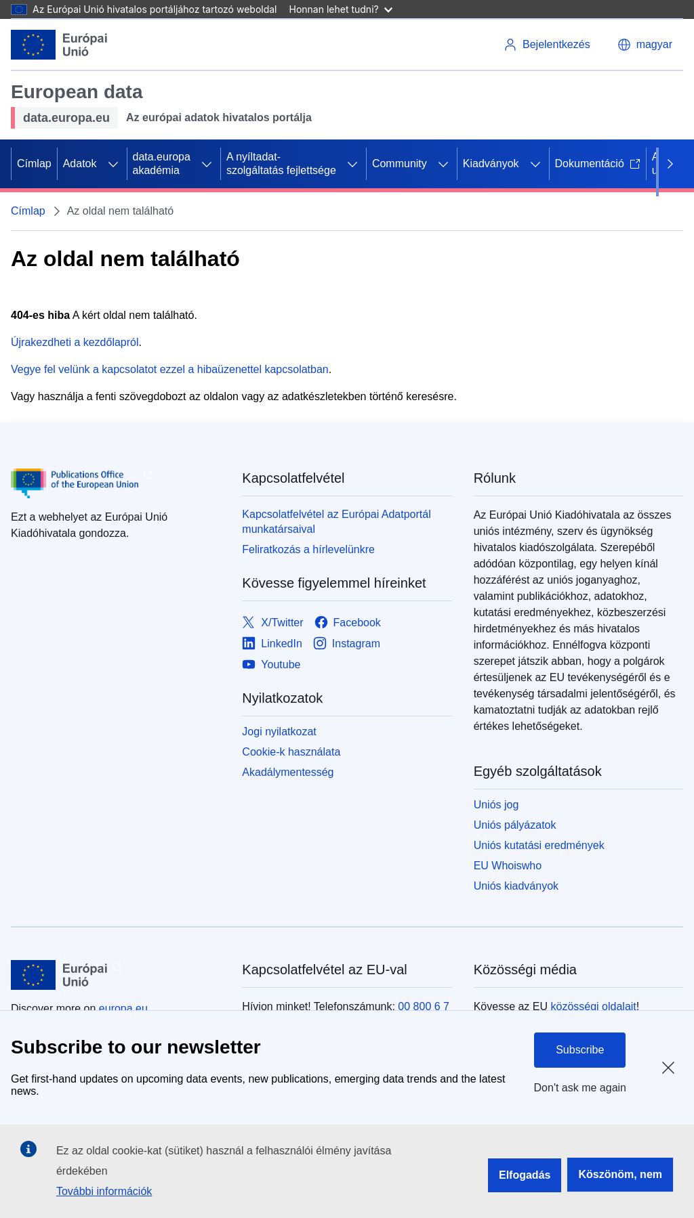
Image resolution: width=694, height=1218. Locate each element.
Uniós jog (496, 804)
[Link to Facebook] (347, 622)
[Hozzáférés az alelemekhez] (113, 163)
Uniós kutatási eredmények (539, 845)
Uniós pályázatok (515, 825)
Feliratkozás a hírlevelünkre (308, 549)
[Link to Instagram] (346, 643)
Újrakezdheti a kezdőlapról (75, 342)
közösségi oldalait (593, 1006)
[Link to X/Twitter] (272, 622)
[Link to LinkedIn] (272, 643)
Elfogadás (524, 1175)
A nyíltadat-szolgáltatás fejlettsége (281, 163)
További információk (104, 1191)
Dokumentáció (597, 163)
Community (399, 163)
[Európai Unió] (59, 45)
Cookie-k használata (291, 752)
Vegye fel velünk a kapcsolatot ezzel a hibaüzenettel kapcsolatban (170, 369)
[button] (645, 45)
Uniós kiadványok (516, 886)
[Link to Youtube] (271, 664)
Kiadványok (491, 163)
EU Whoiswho (508, 865)
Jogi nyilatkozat (279, 731)
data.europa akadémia (161, 163)
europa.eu (123, 1008)
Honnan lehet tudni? (340, 9)
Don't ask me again (580, 1087)
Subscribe (580, 1050)
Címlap (34, 163)
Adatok (80, 163)
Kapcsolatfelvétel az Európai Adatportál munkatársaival (336, 521)
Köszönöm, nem (620, 1174)
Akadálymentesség (287, 772)
